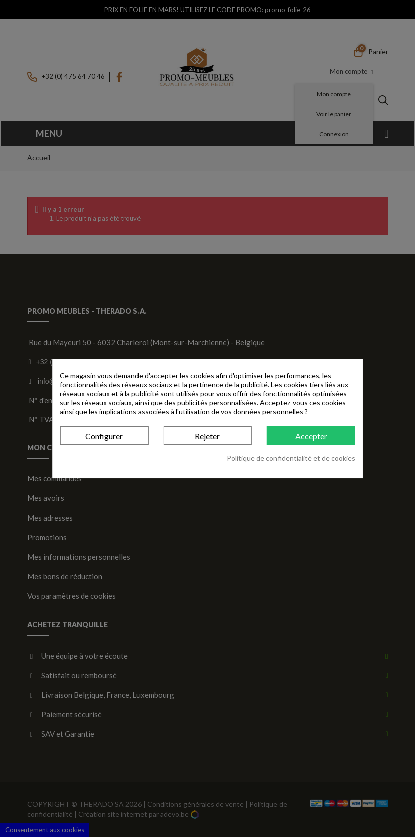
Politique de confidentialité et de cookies (291, 458)
